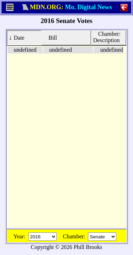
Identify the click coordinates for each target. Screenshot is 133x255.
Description (107, 36)
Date (16, 37)
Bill (50, 37)
